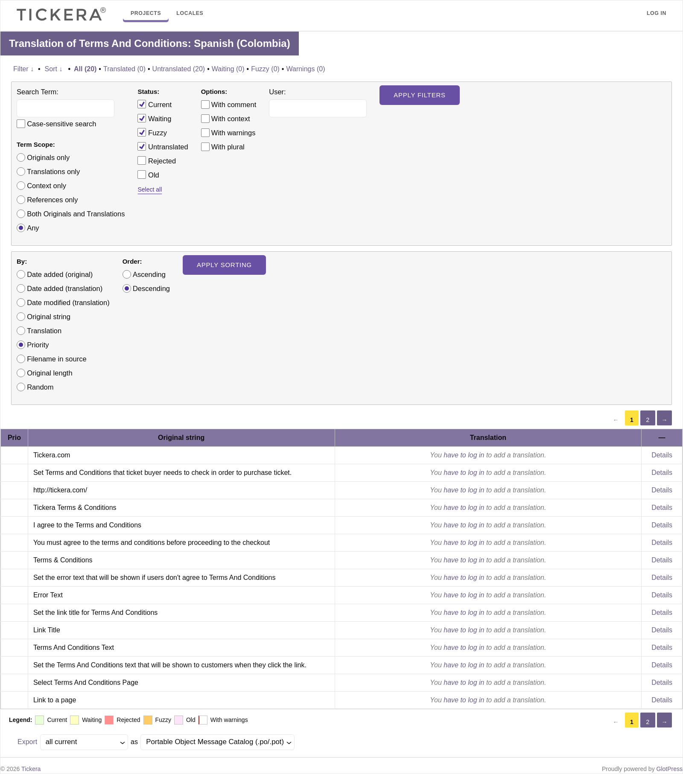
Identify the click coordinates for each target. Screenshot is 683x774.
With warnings (233, 133)
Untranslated (162, 146)
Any (33, 228)
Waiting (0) (228, 69)
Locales (189, 13)
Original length (49, 373)
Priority (38, 345)
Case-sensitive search (61, 124)
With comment (233, 104)
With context (230, 118)
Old (148, 174)
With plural (228, 147)
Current (154, 104)
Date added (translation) (64, 288)
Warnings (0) (305, 69)
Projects (146, 13)
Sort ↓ (54, 69)
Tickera (31, 768)
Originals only (48, 157)
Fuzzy (152, 132)
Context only (46, 185)
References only (52, 200)
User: (277, 92)
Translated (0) (124, 69)
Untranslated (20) (178, 69)
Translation (44, 331)
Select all (149, 189)
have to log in (464, 455)
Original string (48, 316)
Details (661, 455)
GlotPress (670, 768)
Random (40, 387)
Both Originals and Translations (76, 214)
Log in (656, 13)
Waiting (154, 118)
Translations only (53, 171)
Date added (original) (60, 274)
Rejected (156, 160)
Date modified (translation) (68, 302)
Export (27, 741)
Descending (151, 288)
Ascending (149, 274)
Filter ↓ (23, 69)
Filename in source (56, 359)
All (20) (85, 69)
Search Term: (37, 92)
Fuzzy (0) (265, 69)
